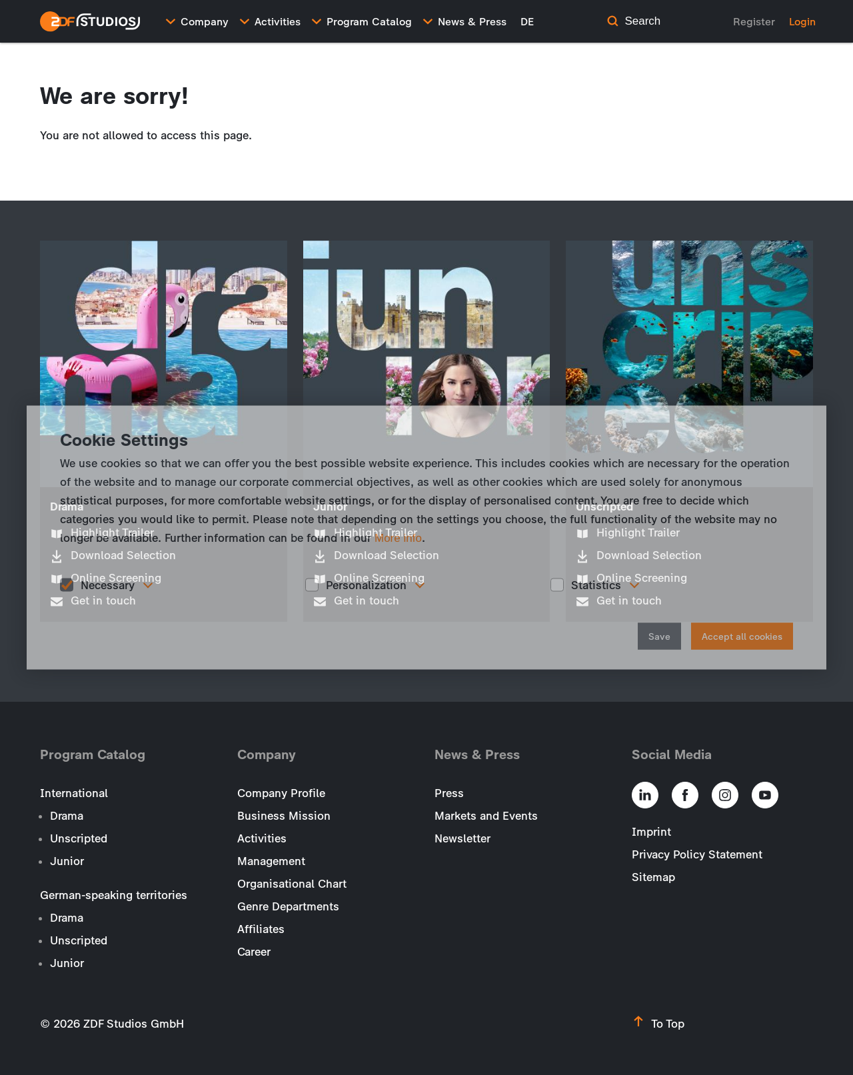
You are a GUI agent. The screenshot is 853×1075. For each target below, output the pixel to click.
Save (659, 636)
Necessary (108, 584)
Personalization (366, 584)
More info (398, 537)
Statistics (596, 584)
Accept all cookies (742, 636)
